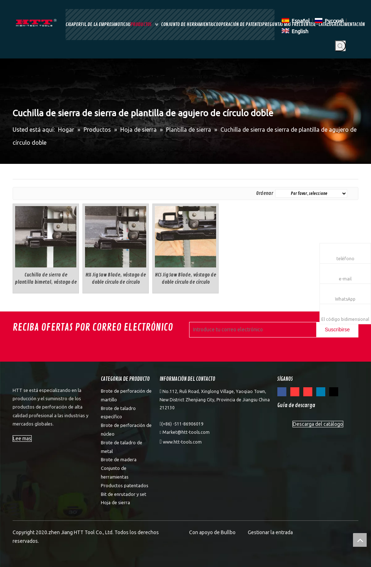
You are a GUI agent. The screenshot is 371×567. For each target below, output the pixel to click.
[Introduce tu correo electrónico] (251, 329)
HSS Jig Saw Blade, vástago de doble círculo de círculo (115, 278)
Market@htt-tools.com (186, 432)
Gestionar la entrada (270, 532)
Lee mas (22, 438)
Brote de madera (119, 459)
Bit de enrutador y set (123, 494)
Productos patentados (124, 485)
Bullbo (228, 532)
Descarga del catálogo (318, 424)
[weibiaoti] (26, 378)
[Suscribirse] (337, 329)
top (360, 540)
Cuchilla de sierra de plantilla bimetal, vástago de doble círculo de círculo (46, 279)
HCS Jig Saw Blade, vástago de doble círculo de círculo (185, 278)
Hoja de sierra (115, 502)
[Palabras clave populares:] (340, 45)
